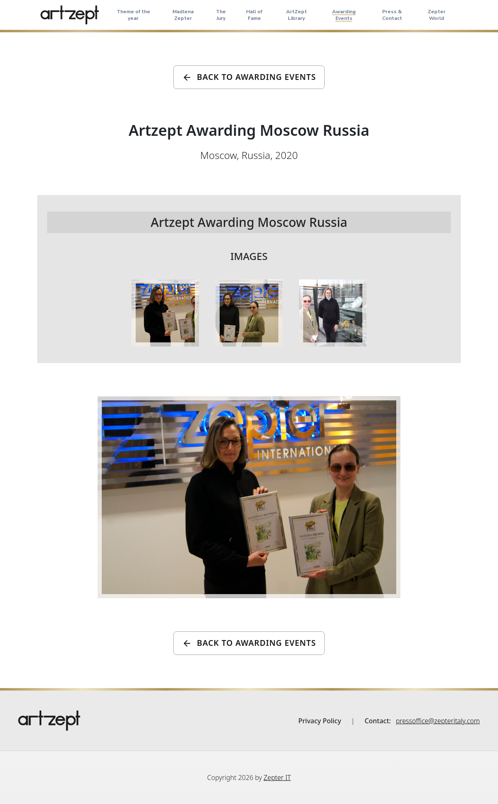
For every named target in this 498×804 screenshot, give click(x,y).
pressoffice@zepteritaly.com (438, 720)
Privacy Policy (319, 720)
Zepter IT (277, 777)
